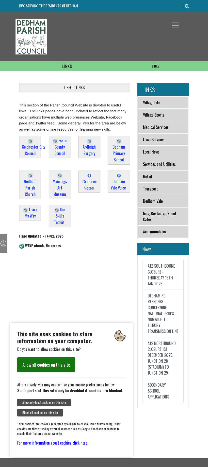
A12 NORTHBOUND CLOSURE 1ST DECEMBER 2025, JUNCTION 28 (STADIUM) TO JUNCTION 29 (162, 358)
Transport (150, 189)
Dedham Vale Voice (119, 182)
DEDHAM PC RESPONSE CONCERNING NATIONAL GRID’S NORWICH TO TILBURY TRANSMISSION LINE (163, 313)
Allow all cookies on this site (46, 364)
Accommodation (155, 232)
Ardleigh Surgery (89, 147)
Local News (151, 152)
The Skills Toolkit (59, 216)
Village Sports (153, 115)
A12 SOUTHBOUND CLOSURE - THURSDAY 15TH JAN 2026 (162, 275)
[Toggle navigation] (175, 25)
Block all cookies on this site (40, 412)
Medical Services (156, 127)
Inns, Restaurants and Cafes (159, 216)
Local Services (153, 139)
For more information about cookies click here (52, 443)
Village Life (151, 102)
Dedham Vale (153, 201)
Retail (147, 176)
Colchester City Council (33, 147)
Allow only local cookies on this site (44, 402)
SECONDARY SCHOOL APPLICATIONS (158, 391)
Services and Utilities (159, 164)
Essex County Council (60, 147)
